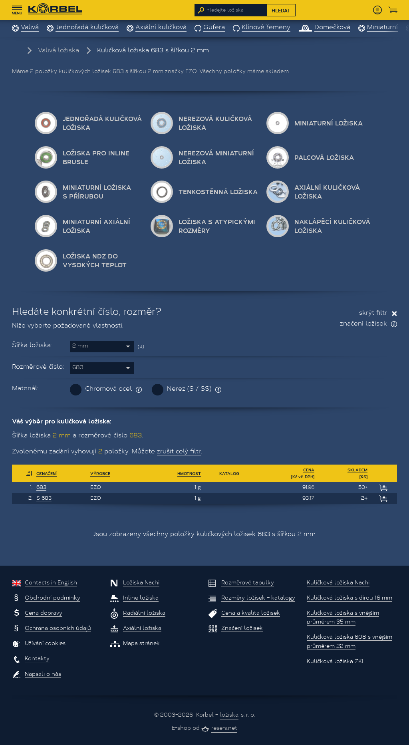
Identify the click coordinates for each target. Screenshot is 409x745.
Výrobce (100, 473)
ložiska (229, 715)
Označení (46, 473)
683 (77, 368)
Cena (308, 470)
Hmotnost (189, 473)
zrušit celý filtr (179, 452)
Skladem (357, 470)
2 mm (80, 346)
